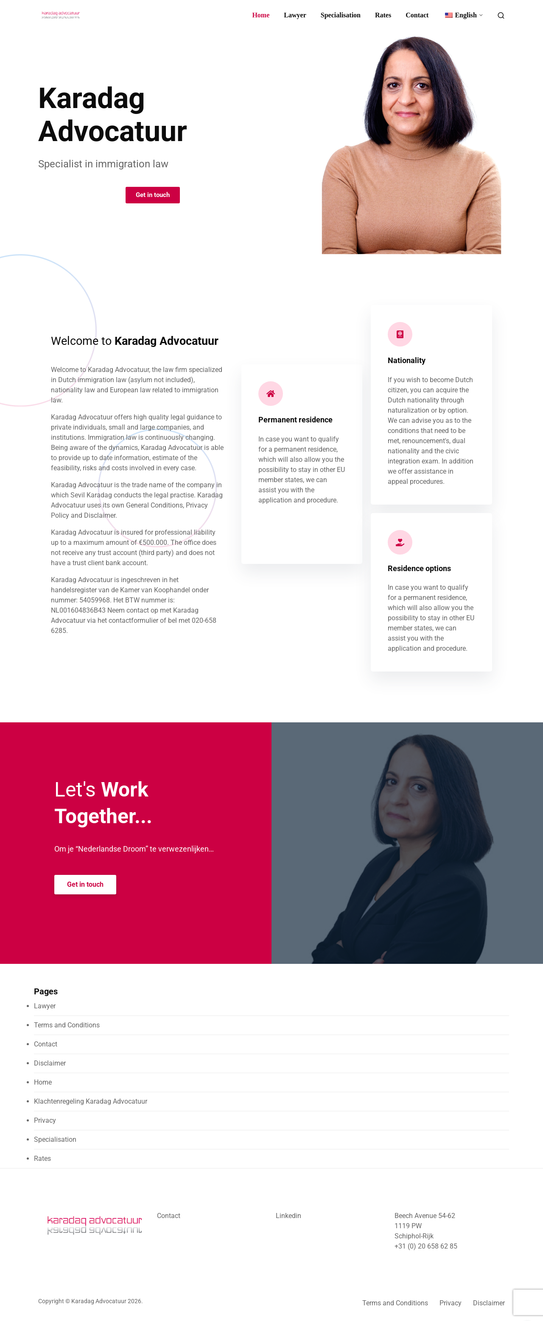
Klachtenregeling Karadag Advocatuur (90, 1101)
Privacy (45, 1120)
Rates (383, 15)
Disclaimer (50, 1063)
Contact (417, 15)
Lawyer (295, 15)
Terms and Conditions (67, 1025)
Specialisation (341, 15)
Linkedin (288, 1216)
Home (260, 15)
